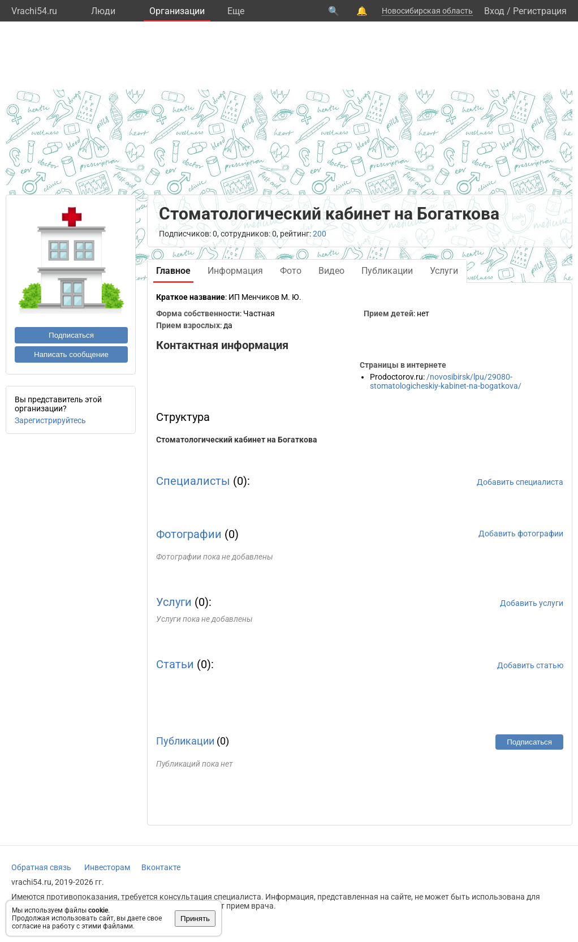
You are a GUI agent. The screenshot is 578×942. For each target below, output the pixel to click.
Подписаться (71, 335)
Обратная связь (41, 867)
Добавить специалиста (520, 482)
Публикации (185, 741)
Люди (103, 11)
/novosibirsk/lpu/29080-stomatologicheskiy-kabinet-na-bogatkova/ (445, 381)
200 (319, 233)
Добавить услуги (531, 603)
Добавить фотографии (520, 533)
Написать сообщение (71, 354)
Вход (494, 11)
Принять (195, 918)
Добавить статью (530, 665)
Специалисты (193, 481)
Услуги (174, 602)
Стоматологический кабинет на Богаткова (236, 439)
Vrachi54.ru (34, 11)
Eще (235, 11)
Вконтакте (160, 867)
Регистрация (540, 11)
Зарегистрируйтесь (50, 420)
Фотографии (189, 534)
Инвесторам (107, 867)
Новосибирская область (427, 10)
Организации (177, 11)
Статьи (175, 664)
